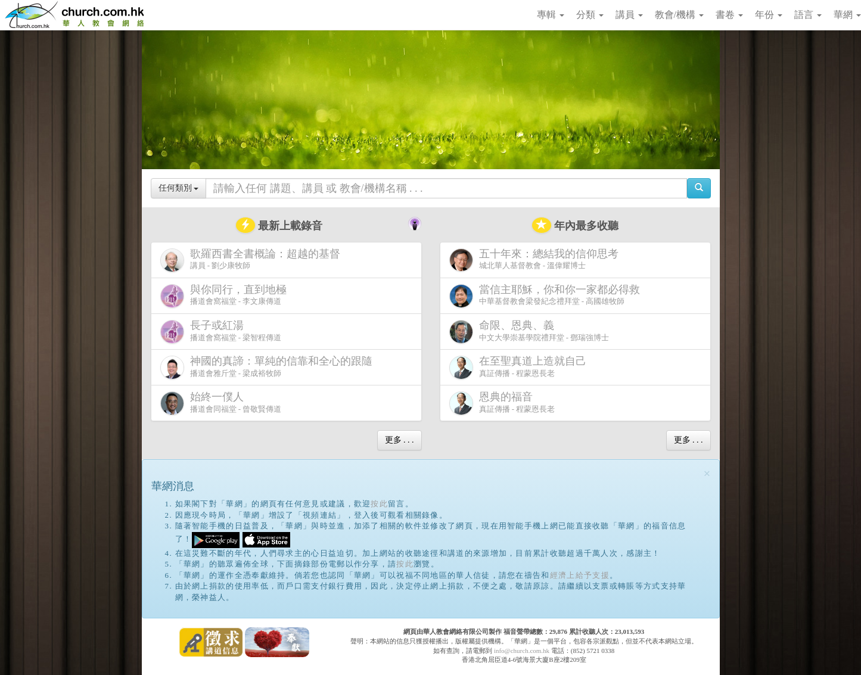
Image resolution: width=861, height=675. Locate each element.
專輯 (550, 15)
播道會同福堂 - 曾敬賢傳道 (221, 403)
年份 (768, 15)
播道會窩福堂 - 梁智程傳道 (221, 331)
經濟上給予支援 (580, 575)
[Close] (707, 474)
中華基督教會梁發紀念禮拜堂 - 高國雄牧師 (547, 296)
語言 (808, 15)
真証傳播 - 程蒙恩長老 (520, 367)
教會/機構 (679, 15)
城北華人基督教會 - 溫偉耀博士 (536, 260)
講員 (629, 15)
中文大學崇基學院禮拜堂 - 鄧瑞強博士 (529, 331)
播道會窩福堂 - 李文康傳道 (225, 296)
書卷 (729, 15)
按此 (379, 503)
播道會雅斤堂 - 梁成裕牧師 (268, 367)
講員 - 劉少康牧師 (252, 260)
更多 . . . (399, 440)
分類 (590, 15)
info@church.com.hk (521, 650)
